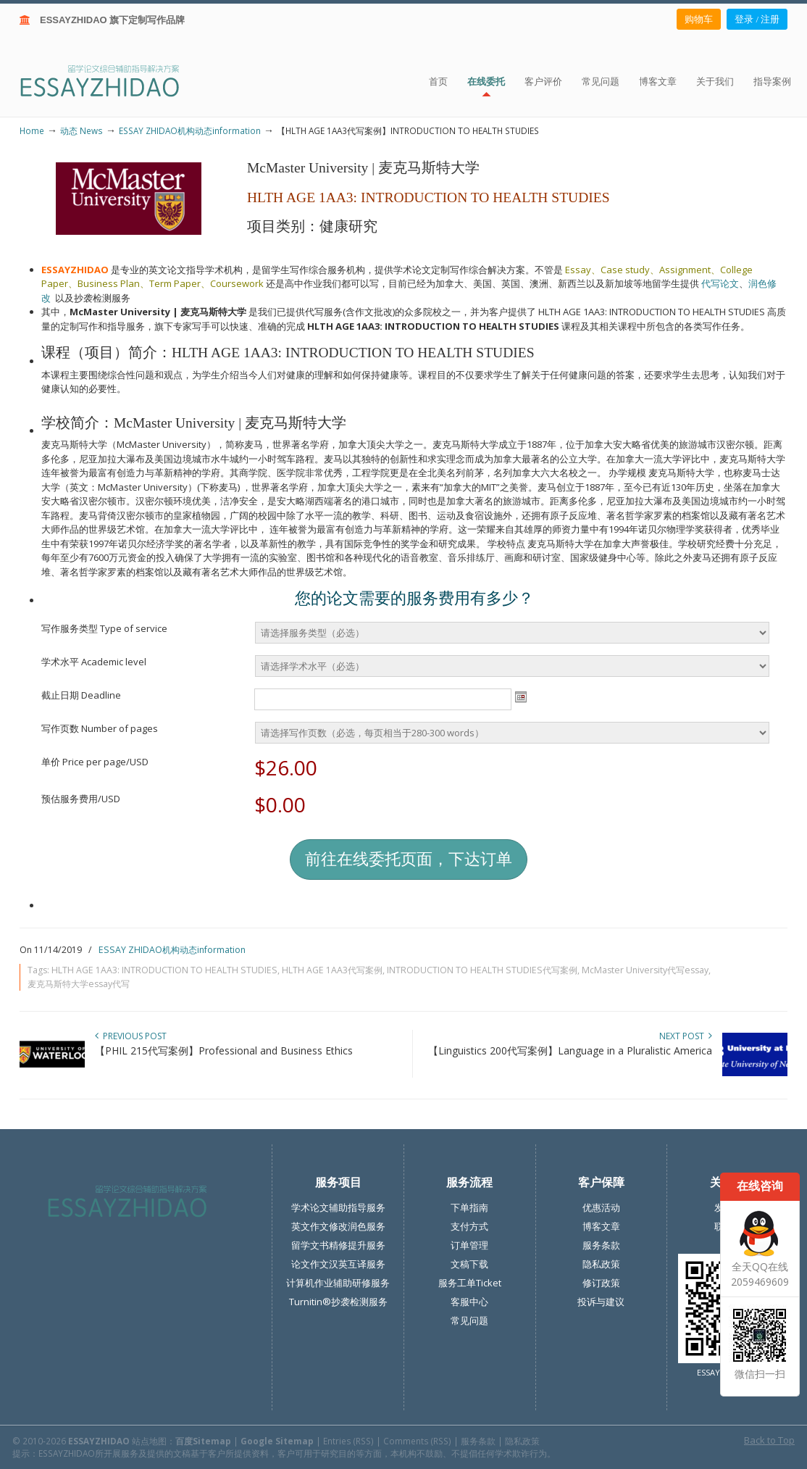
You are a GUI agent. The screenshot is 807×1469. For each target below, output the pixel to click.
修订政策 (601, 1282)
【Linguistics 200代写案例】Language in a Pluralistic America (570, 1050)
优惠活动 (601, 1207)
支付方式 (469, 1226)
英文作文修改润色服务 (338, 1226)
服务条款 (601, 1245)
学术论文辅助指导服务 (338, 1207)
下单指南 (469, 1207)
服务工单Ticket (469, 1282)
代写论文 (720, 283)
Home (32, 130)
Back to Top (769, 1440)
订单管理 (469, 1245)
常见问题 (469, 1320)
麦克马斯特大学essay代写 (79, 984)
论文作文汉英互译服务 (338, 1263)
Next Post (685, 1036)
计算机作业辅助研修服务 (338, 1282)
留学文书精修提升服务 (338, 1245)
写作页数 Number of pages (99, 728)
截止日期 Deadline (81, 695)
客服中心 (469, 1301)
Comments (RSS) (417, 1441)
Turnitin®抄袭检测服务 (338, 1301)
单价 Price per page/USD (95, 761)
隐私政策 (601, 1263)
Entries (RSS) (348, 1441)
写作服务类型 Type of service (104, 628)
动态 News (81, 130)
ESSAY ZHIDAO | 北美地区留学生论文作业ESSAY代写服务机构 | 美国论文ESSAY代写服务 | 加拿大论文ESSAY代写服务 (113, 80)
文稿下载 (469, 1263)
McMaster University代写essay (645, 970)
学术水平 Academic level (93, 661)
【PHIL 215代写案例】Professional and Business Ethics (224, 1050)
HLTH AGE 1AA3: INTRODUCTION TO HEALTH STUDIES (164, 970)
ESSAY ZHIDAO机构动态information (190, 130)
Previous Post (131, 1036)
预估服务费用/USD (80, 798)
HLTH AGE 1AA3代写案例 (332, 970)
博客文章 (601, 1226)
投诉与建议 (600, 1301)
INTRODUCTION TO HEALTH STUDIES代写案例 (482, 970)
